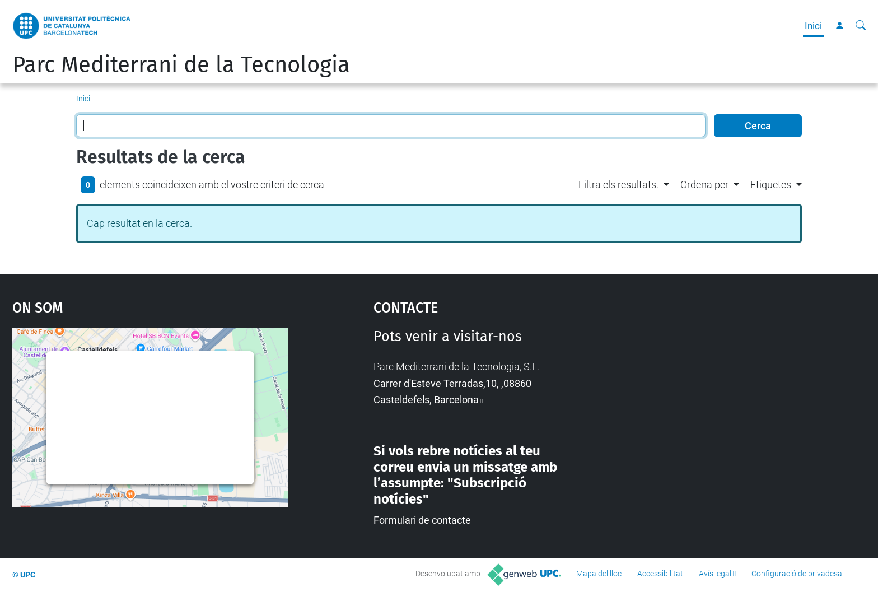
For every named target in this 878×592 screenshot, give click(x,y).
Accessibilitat (660, 573)
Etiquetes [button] (770, 184)
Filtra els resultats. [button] (618, 184)
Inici (813, 25)
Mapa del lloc (599, 573)
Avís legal (715, 573)
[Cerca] (861, 25)
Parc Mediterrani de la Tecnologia (181, 65)
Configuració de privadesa (796, 573)
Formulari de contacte (422, 520)
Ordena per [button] (704, 184)
